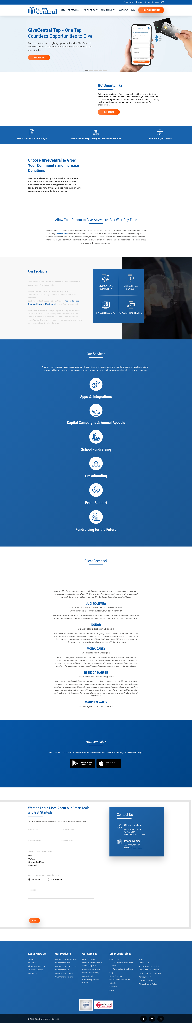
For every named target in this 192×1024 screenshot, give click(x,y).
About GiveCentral (36, 967)
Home (62, 10)
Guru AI (61, 859)
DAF (61, 855)
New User (34, 879)
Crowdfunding (88, 977)
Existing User (55, 879)
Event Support (88, 960)
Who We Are (73, 10)
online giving (62, 233)
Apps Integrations (91, 970)
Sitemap (113, 987)
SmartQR (61, 865)
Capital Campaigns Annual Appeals (92, 965)
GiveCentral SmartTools (66, 960)
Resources (123, 10)
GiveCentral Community (66, 967)
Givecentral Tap (61, 862)
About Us (32, 963)
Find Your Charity (151, 10)
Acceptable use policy (149, 967)
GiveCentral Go (62, 970)
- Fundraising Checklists (122, 970)
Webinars (32, 974)
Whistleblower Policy (148, 984)
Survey (112, 991)
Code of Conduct (147, 981)
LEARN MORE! (39, 57)
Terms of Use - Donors (149, 970)
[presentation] (46, 909)
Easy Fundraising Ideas (119, 980)
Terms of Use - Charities (150, 974)
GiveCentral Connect (65, 974)
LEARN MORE (109, 112)
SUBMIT (36, 921)
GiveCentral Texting (64, 977)
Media (141, 960)
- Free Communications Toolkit (122, 965)
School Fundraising (90, 973)
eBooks (112, 984)
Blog (133, 10)
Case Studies (115, 977)
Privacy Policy (145, 977)
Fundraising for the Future (90, 981)
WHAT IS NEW (106, 10)
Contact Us (144, 963)
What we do (89, 10)
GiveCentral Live (62, 963)
